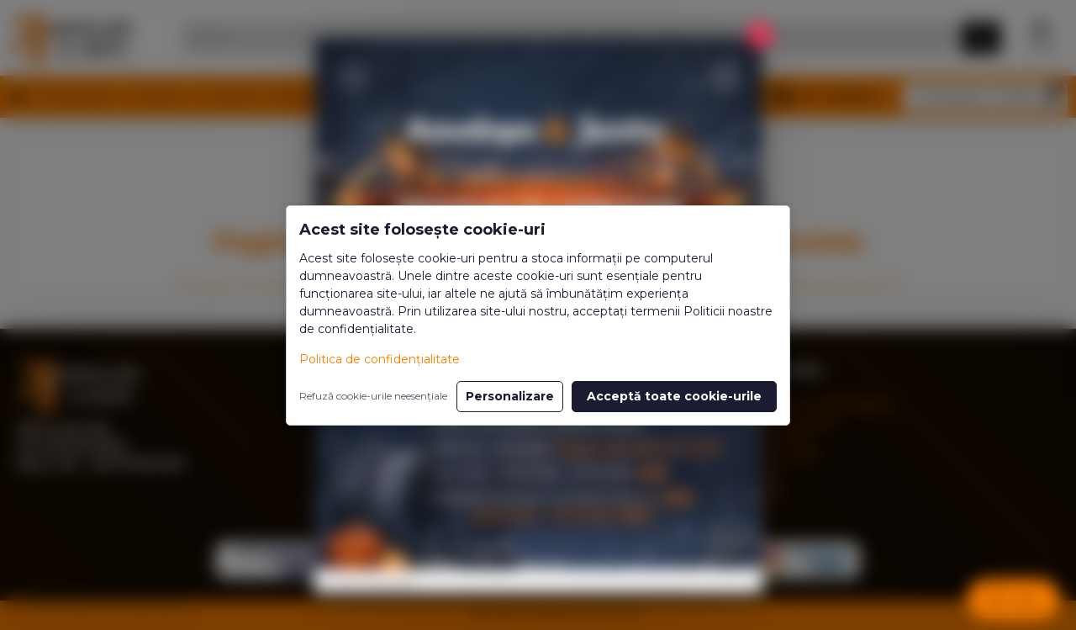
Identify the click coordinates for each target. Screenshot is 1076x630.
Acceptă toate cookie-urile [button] (674, 396)
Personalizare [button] (510, 396)
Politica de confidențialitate (379, 359)
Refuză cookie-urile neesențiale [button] (373, 395)
